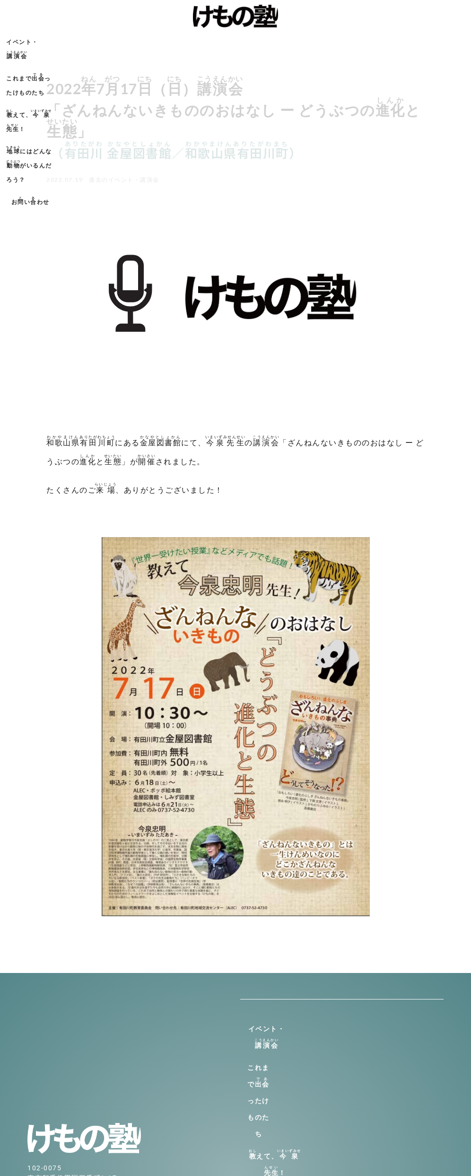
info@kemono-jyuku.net (70, 1093)
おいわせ (405, 40)
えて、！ (229, 40)
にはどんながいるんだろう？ (323, 40)
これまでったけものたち (149, 40)
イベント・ (73, 40)
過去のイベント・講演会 (124, 179)
